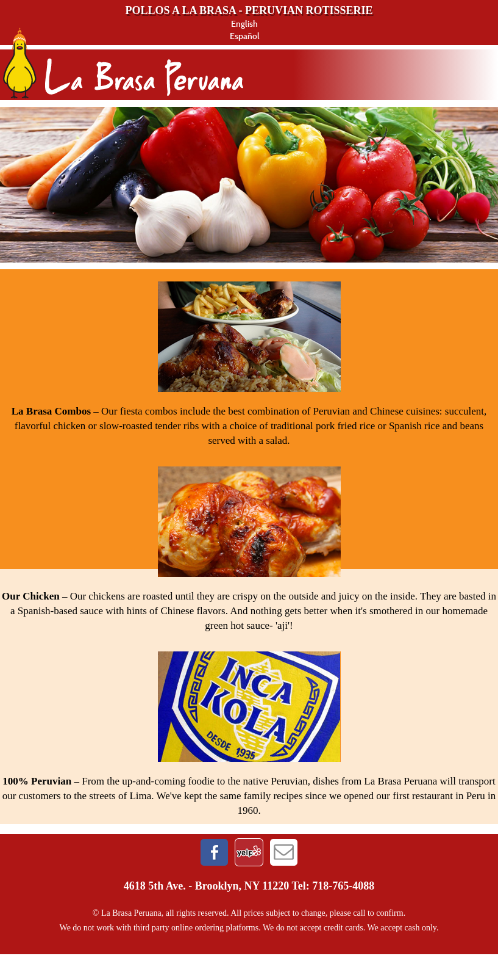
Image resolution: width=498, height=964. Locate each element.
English (244, 23)
